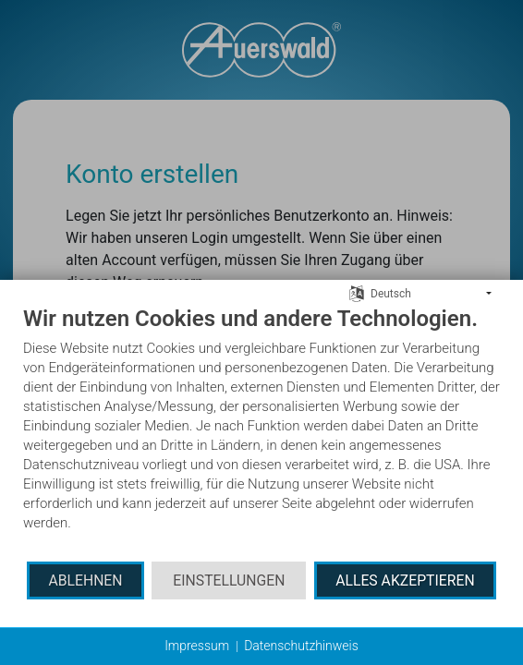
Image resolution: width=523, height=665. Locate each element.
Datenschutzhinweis (301, 645)
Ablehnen (85, 580)
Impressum (196, 645)
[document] (261, 432)
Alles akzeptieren (404, 580)
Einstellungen (229, 580)
